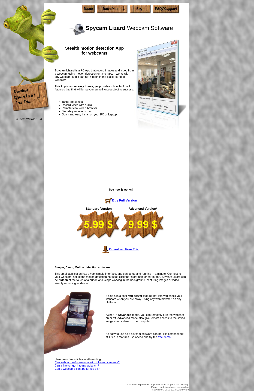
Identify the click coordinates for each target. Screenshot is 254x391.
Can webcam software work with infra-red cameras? (87, 362)
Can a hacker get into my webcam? (77, 365)
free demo (164, 337)
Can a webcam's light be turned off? (77, 368)
